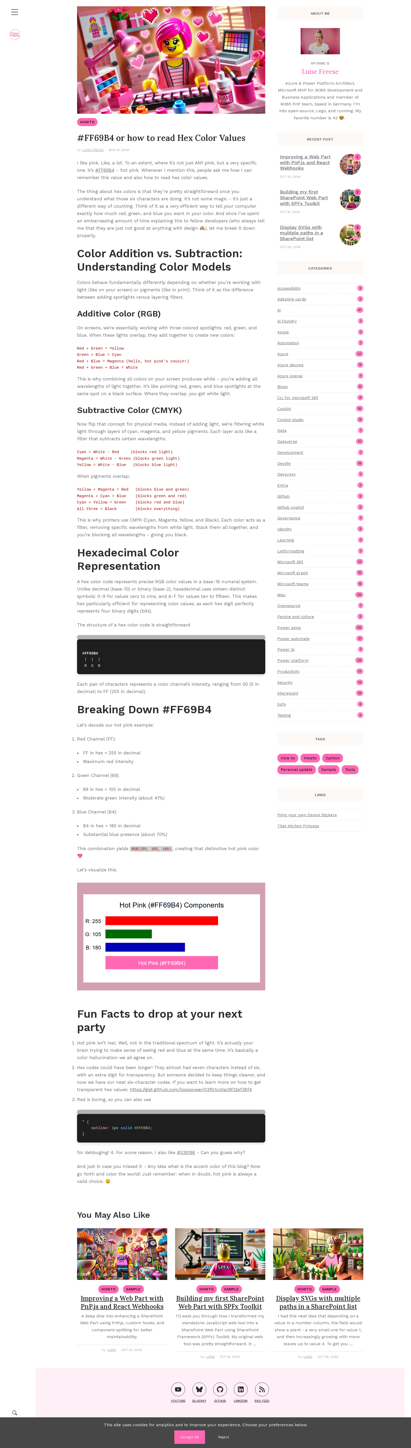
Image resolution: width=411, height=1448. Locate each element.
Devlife (320, 463)
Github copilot (320, 507)
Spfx (320, 704)
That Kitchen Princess (298, 826)
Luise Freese (93, 150)
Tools (350, 769)
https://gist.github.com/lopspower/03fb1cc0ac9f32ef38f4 (191, 1089)
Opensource (320, 605)
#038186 (186, 1152)
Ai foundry (320, 321)
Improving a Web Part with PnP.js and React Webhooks (305, 162)
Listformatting (320, 551)
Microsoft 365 (320, 562)
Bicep (320, 386)
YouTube (178, 1392)
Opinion (333, 758)
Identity (320, 529)
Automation (320, 343)
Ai (320, 310)
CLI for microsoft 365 (320, 397)
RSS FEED (262, 1392)
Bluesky (199, 1392)
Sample (328, 769)
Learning (320, 540)
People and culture (320, 616)
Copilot (320, 408)
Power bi (320, 649)
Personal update (296, 769)
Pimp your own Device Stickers (307, 815)
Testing (320, 715)
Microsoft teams (320, 584)
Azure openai (320, 376)
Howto (310, 758)
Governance (320, 518)
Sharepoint (320, 693)
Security (320, 682)
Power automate (320, 638)
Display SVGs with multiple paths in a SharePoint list (301, 232)
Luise (111, 1350)
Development (320, 452)
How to (288, 758)
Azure (320, 354)
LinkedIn (241, 1392)
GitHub (220, 1392)
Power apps (320, 627)
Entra (320, 485)
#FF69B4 (105, 170)
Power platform (320, 660)
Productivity (320, 671)
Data (320, 430)
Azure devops (320, 365)
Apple (320, 332)
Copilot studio (320, 419)
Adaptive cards (320, 299)
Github (320, 496)
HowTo (87, 122)
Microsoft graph (320, 573)
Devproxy (320, 474)
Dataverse (320, 441)
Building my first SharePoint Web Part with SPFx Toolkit (304, 197)
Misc (320, 595)
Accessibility (320, 288)
